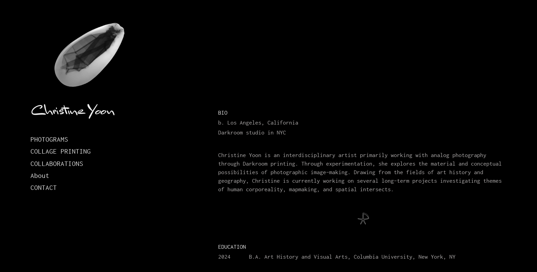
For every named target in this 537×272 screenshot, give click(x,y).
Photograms (49, 139)
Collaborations (56, 163)
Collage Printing (60, 151)
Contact (43, 187)
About (39, 175)
